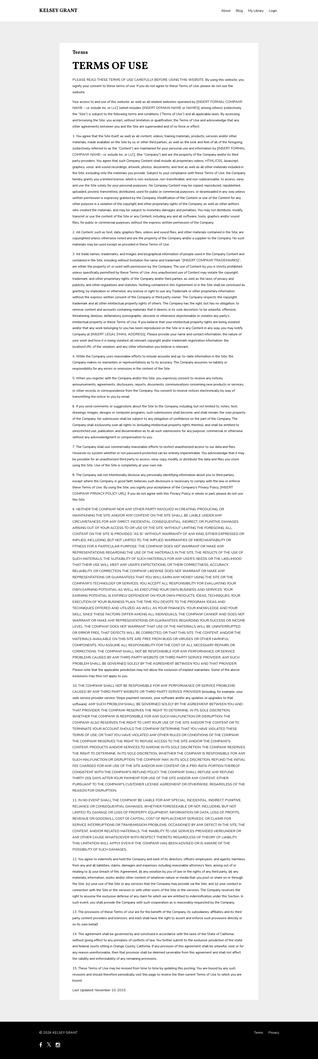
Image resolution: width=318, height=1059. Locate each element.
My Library (256, 10)
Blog (239, 10)
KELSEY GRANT (58, 10)
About (226, 10)
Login (273, 10)
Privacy (273, 1032)
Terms (258, 1032)
